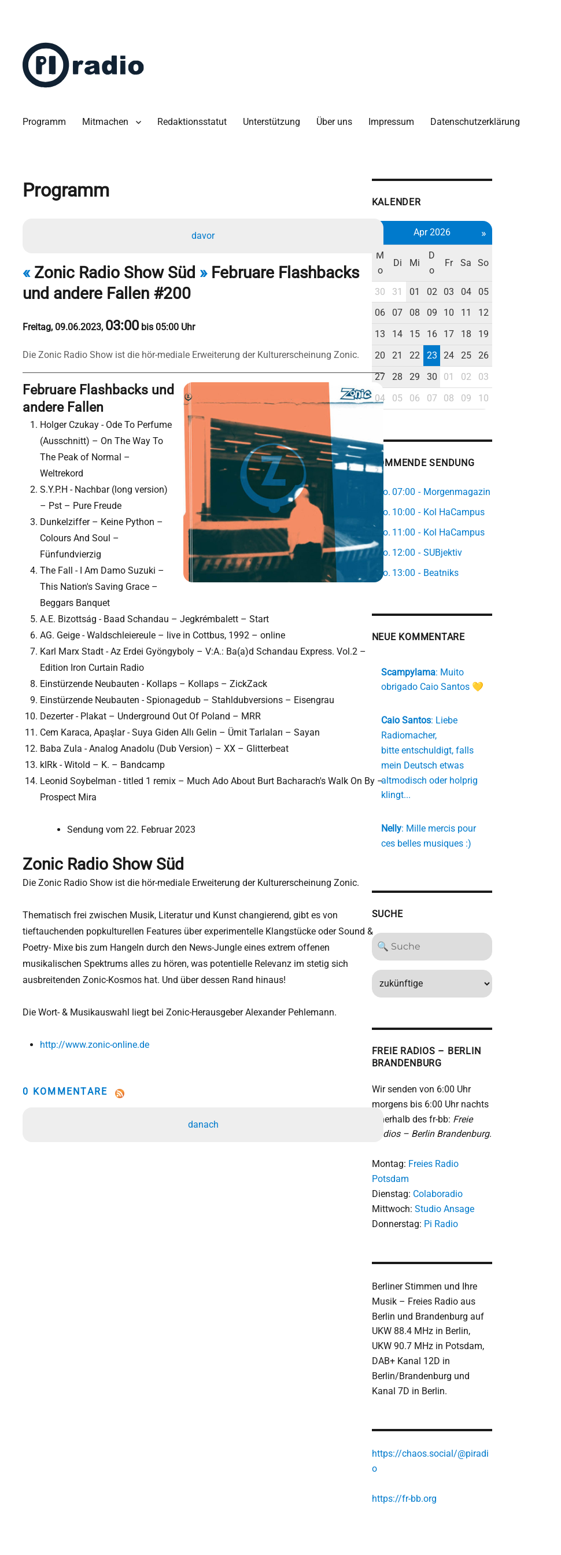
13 (417, 336)
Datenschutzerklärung (478, 121)
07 (435, 314)
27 (417, 379)
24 (490, 357)
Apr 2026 (471, 234)
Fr (490, 265)
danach (204, 1095)
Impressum (394, 121)
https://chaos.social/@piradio (469, 1421)
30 (417, 294)
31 (435, 294)
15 (453, 336)
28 (435, 379)
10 (490, 314)
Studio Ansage (480, 1177)
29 (453, 379)
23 (472, 357)
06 (417, 314)
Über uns (337, 121)
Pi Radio (477, 1192)
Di (435, 265)
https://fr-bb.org (440, 1451)
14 (435, 336)
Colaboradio (474, 1162)
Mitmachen (108, 121)
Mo (417, 265)
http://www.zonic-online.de (95, 1015)
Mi (453, 265)
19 (526, 336)
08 (453, 314)
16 (472, 336)
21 (435, 357)
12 (526, 314)
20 (417, 357)
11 (508, 314)
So (526, 265)
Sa (508, 265)
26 (526, 357)
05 (526, 294)
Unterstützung (274, 121)
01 (453, 294)
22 (453, 357)
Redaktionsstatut (195, 121)
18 (508, 336)
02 (472, 294)
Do (472, 265)
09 (472, 314)
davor (204, 239)
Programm (47, 121)
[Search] (471, 931)
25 (508, 357)
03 (490, 294)
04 (508, 294)
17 (490, 336)
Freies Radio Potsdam (489, 1148)
